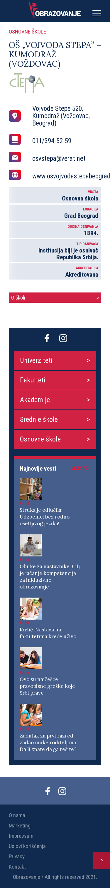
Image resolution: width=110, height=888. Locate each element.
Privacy (17, 856)
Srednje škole (39, 419)
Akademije (35, 400)
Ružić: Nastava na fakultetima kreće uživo (48, 633)
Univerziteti (36, 360)
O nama (17, 815)
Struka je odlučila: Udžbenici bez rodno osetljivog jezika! (45, 517)
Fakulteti (32, 380)
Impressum (21, 835)
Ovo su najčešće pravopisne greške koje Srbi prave (47, 686)
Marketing (20, 825)
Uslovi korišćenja (27, 846)
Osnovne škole (40, 439)
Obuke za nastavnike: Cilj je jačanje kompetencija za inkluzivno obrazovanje (50, 576)
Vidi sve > (80, 468)
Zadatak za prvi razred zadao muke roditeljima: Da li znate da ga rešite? (48, 742)
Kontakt (17, 866)
